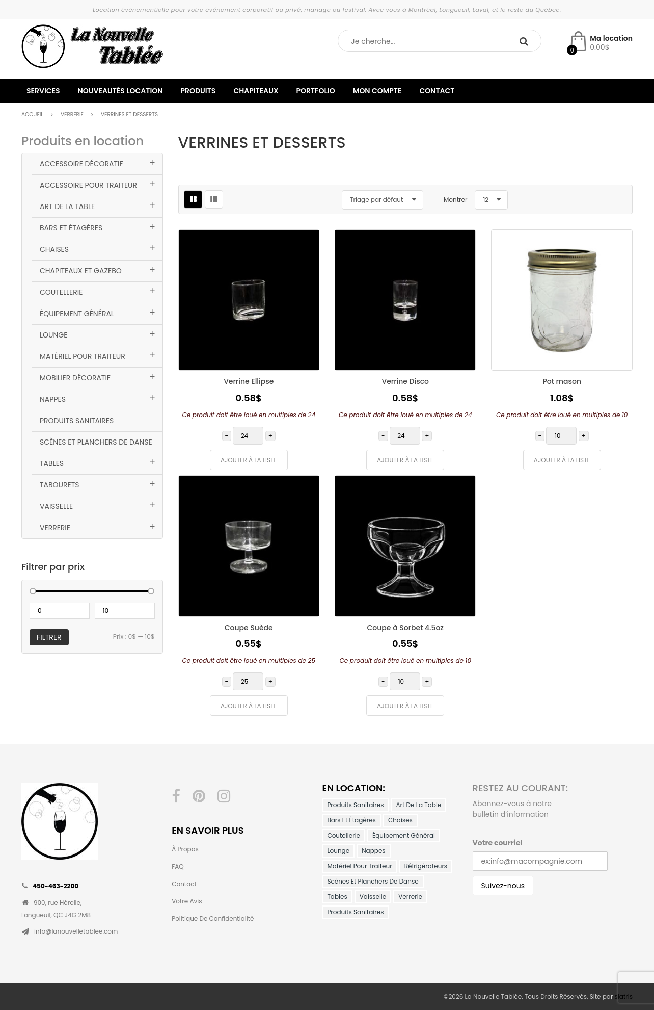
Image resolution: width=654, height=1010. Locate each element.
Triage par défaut (376, 199)
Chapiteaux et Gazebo (81, 271)
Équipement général (77, 313)
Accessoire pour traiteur (88, 185)
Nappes (53, 399)
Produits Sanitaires (77, 421)
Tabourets (59, 485)
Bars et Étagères (71, 228)
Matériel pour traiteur (82, 356)
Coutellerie (61, 292)
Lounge (53, 335)
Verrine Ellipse (249, 381)
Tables (52, 463)
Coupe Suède (249, 628)
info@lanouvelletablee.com (76, 931)
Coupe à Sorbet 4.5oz (405, 628)
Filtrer (49, 637)
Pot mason (561, 381)
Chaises (54, 249)
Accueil (32, 114)
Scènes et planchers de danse (96, 442)
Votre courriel (498, 843)
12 (485, 199)
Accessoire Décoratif (81, 164)
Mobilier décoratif (75, 378)
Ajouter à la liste (249, 460)
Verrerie (72, 114)
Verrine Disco (405, 381)
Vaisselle (56, 506)
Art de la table (67, 206)
